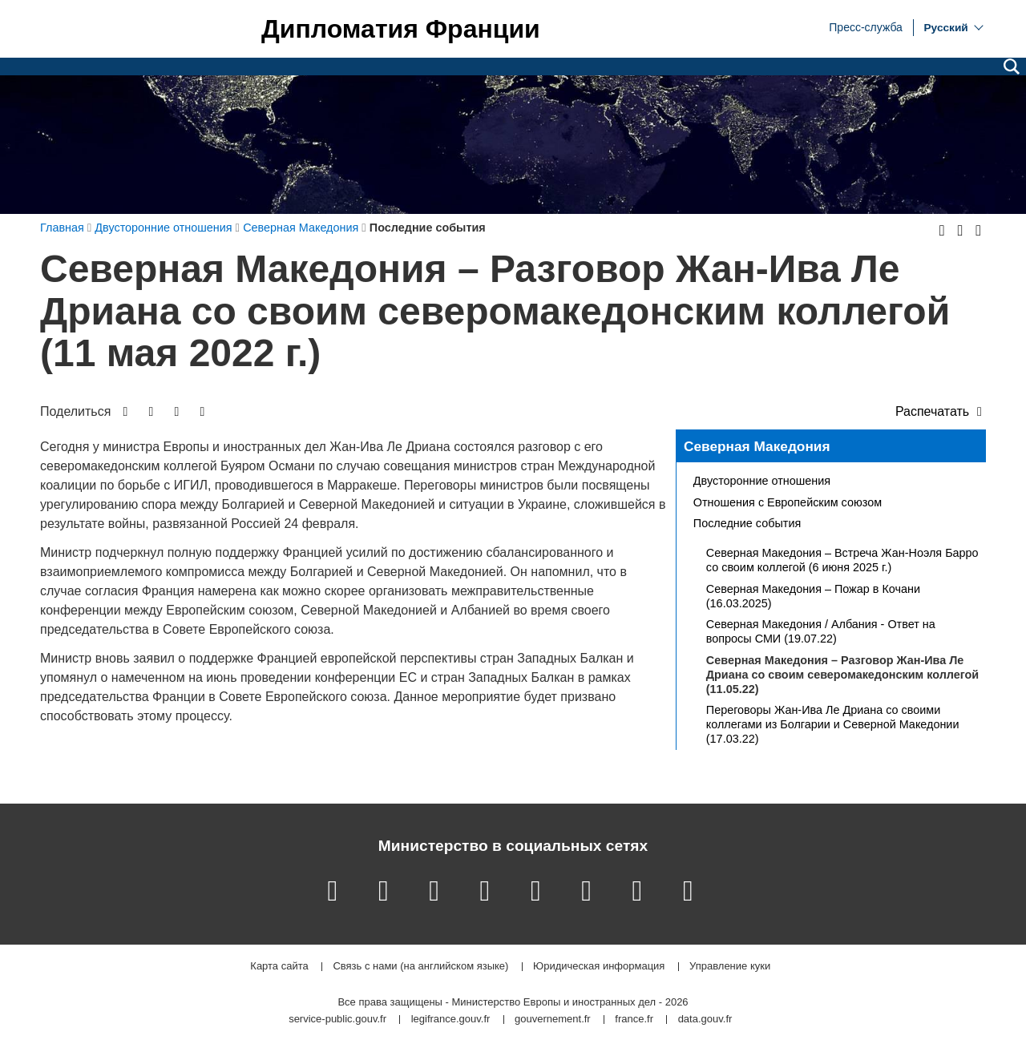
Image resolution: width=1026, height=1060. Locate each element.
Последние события (747, 523)
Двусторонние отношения (761, 480)
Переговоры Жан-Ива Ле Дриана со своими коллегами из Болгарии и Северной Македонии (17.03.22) (832, 724)
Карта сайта (279, 966)
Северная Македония (757, 446)
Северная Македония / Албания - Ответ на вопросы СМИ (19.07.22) (820, 631)
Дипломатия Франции (400, 29)
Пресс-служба (866, 26)
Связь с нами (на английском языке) (420, 966)
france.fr (634, 1019)
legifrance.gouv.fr (451, 1019)
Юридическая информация (598, 966)
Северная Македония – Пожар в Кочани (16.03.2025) (813, 596)
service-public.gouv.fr (337, 1019)
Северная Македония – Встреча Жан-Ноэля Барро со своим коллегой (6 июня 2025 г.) (842, 560)
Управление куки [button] (729, 966)
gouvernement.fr (553, 1019)
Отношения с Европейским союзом (787, 502)
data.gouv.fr (705, 1019)
